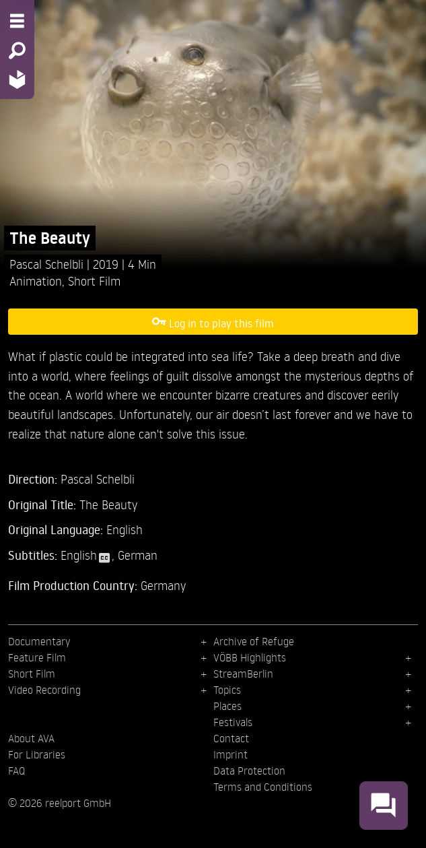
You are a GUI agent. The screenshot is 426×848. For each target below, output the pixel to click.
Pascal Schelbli (48, 263)
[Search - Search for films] (17, 50)
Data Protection (249, 770)
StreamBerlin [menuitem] (243, 673)
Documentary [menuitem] (39, 641)
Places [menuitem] (227, 706)
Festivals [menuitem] (232, 722)
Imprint (230, 754)
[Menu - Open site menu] (17, 21)
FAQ (16, 770)
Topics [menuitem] (227, 689)
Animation (35, 280)
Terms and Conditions (262, 786)
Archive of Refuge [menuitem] (253, 641)
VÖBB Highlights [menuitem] (249, 657)
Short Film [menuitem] (31, 673)
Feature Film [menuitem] (37, 657)
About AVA (31, 738)
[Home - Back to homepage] (17, 79)
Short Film (94, 280)
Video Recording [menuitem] (44, 689)
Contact (231, 738)
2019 (107, 263)
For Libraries (36, 754)
